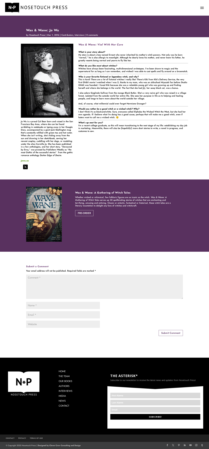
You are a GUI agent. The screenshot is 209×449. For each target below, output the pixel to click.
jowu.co (25, 160)
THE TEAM (64, 376)
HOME (62, 371)
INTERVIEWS (65, 391)
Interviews (79, 35)
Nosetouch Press (37, 35)
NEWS (62, 401)
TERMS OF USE (36, 438)
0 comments (92, 35)
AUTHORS (64, 386)
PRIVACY (22, 438)
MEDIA (62, 396)
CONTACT (64, 405)
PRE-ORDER (84, 213)
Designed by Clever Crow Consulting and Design (59, 445)
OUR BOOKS (65, 381)
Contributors (67, 35)
